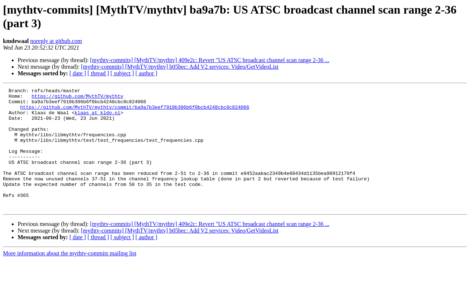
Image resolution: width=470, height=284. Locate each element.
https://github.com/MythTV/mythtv (77, 98)
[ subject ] (122, 73)
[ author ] (146, 73)
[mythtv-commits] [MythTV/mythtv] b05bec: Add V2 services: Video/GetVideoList (179, 67)
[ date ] (77, 73)
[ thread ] (98, 73)
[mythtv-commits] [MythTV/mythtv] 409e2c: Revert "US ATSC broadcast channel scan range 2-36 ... (209, 60)
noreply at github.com (56, 41)
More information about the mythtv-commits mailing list (70, 277)
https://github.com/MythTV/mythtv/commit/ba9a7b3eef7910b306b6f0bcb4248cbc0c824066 (134, 111)
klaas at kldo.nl (97, 118)
